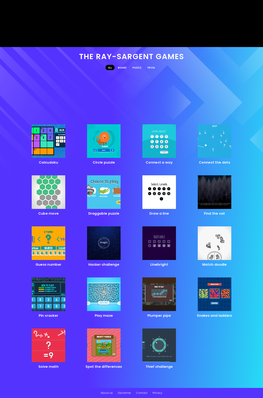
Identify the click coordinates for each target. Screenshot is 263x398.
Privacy (157, 393)
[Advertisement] (131, 23)
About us (107, 393)
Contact (141, 393)
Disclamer (124, 393)
